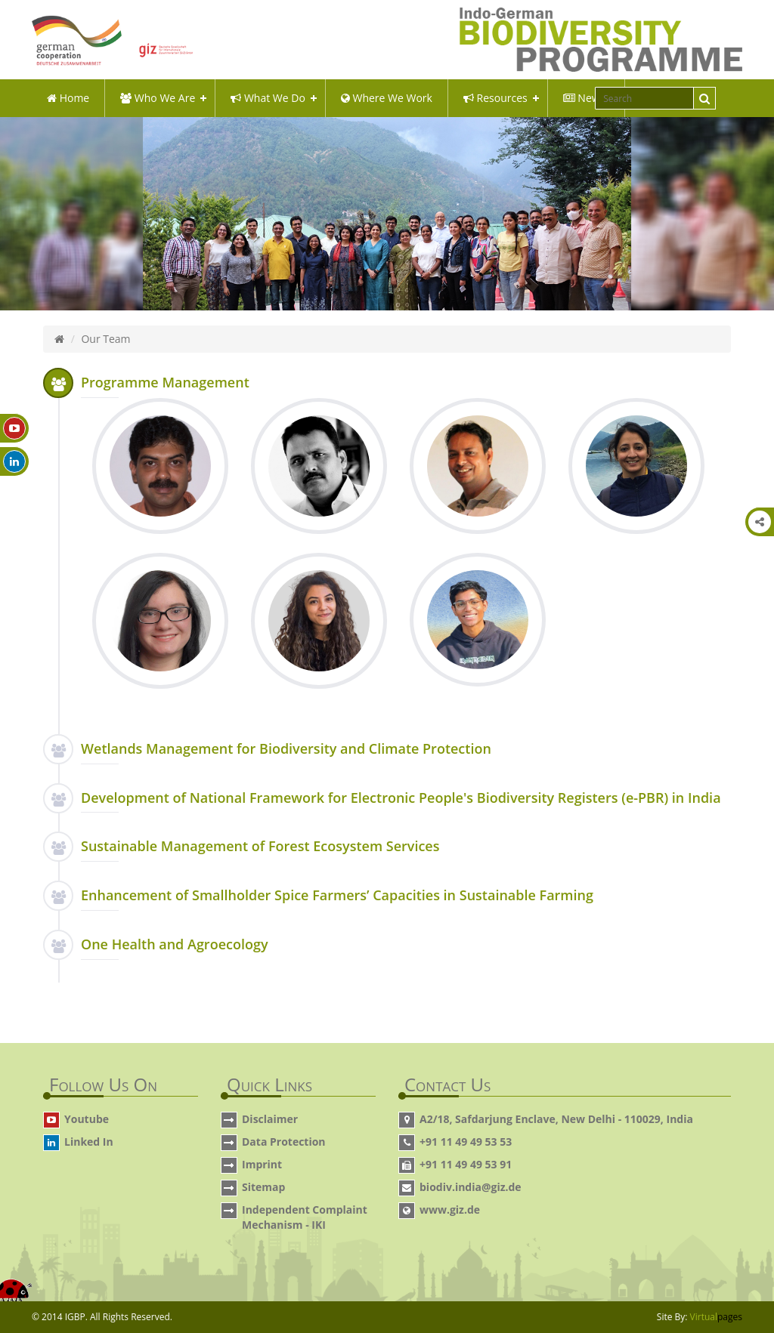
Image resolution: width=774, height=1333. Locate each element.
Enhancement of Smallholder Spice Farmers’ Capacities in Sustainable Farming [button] (337, 895)
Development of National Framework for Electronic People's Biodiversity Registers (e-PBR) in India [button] (401, 797)
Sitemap (263, 1187)
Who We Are (157, 98)
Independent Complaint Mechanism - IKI (304, 1217)
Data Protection (284, 1141)
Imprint (262, 1164)
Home (68, 98)
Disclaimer (270, 1119)
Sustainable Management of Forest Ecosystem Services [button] (260, 846)
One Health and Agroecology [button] (174, 944)
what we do (268, 98)
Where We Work (386, 98)
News (584, 98)
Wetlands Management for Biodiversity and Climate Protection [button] (286, 748)
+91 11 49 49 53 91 (466, 1164)
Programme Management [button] (165, 382)
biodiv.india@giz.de (471, 1187)
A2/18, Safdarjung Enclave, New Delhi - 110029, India (556, 1119)
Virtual (716, 1316)
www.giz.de (450, 1209)
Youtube (86, 1119)
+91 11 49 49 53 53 (466, 1141)
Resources (495, 98)
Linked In (88, 1141)
